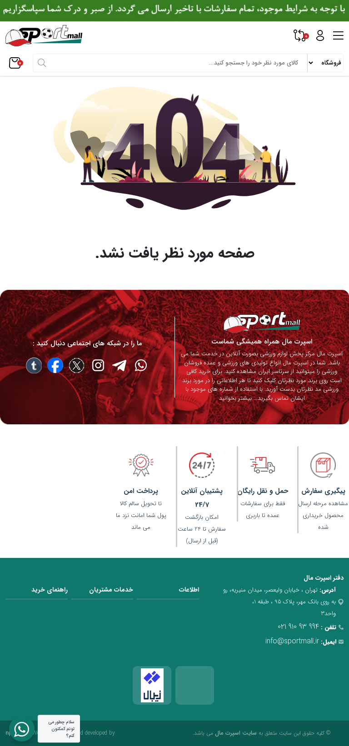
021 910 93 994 (298, 626)
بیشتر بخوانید (235, 398)
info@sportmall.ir (292, 641)
